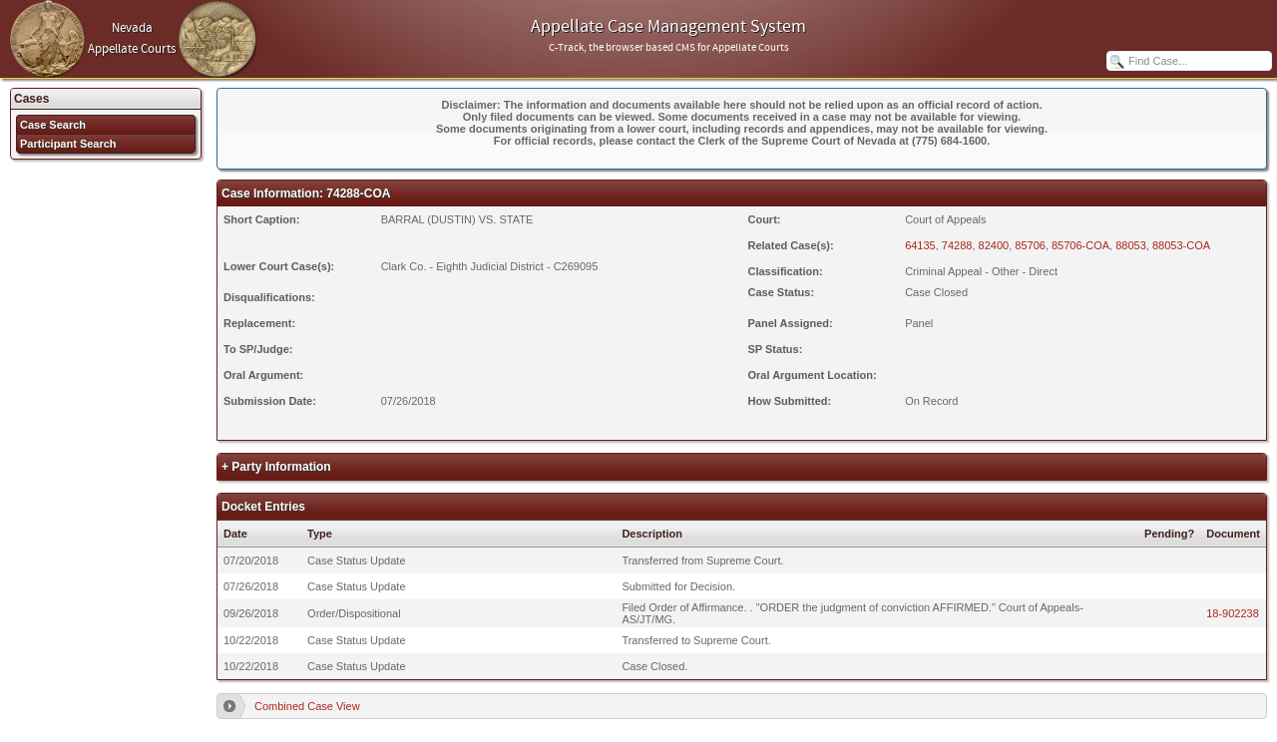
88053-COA (1181, 245)
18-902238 (1232, 613)
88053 (1130, 245)
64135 (920, 245)
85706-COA (1080, 245)
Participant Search (68, 144)
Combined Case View (307, 706)
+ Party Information (276, 467)
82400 (994, 245)
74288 (957, 245)
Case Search (53, 125)
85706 (1030, 245)
